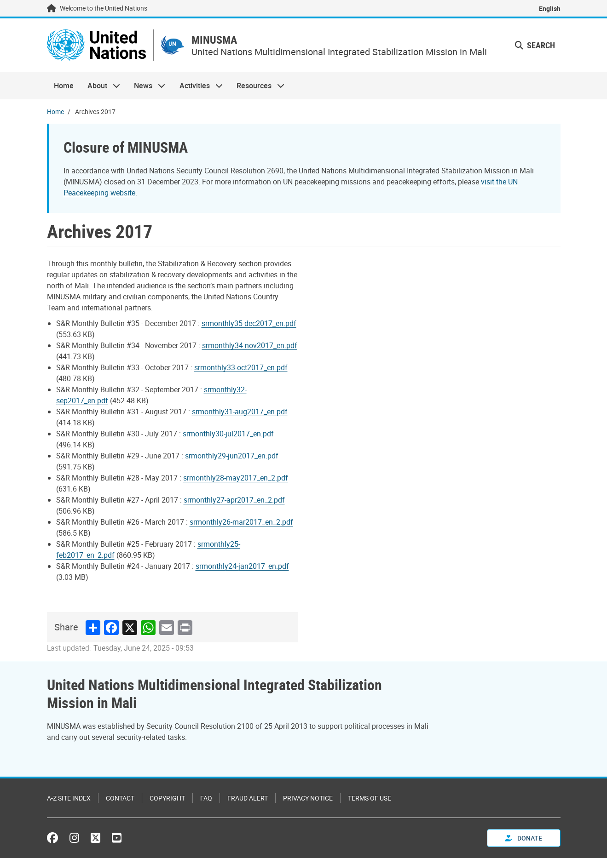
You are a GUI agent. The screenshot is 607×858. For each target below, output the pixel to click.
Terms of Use (369, 798)
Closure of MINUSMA (126, 147)
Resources (257, 85)
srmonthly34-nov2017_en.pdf (249, 345)
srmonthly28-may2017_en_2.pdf (235, 478)
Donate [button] (523, 838)
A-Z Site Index (69, 798)
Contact (120, 798)
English (550, 8)
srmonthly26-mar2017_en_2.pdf (241, 522)
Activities (198, 85)
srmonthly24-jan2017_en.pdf (242, 566)
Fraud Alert (247, 798)
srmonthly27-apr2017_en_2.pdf (234, 500)
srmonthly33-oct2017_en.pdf (241, 367)
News (146, 85)
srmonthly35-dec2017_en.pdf (249, 323)
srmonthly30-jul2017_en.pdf (228, 434)
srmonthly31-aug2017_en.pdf (240, 411)
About (100, 85)
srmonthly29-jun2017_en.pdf (231, 456)
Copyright (167, 798)
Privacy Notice (308, 798)
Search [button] (535, 45)
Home (64, 85)
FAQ (206, 798)
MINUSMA (214, 39)
